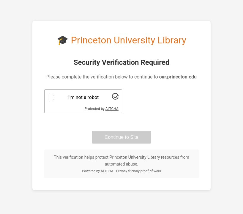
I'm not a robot (83, 97)
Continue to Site (121, 137)
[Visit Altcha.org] (115, 98)
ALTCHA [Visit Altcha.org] (112, 109)
